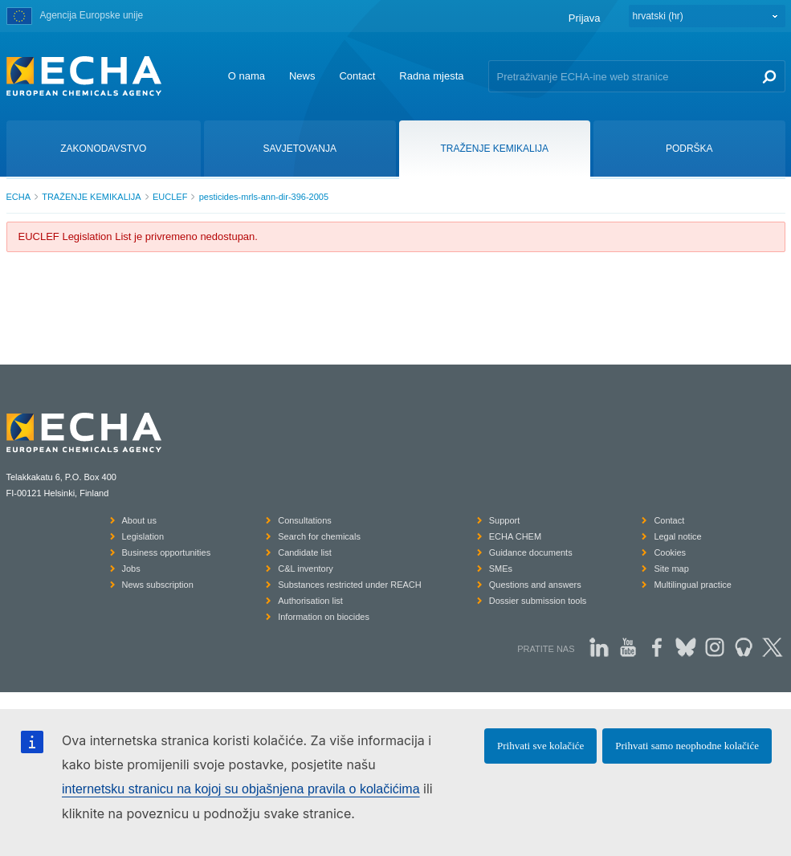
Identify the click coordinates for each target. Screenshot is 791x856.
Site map (671, 568)
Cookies (670, 552)
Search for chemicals (319, 536)
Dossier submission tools (538, 600)
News (302, 76)
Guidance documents (531, 552)
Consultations (305, 520)
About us (139, 520)
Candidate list (305, 552)
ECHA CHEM (515, 536)
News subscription (158, 584)
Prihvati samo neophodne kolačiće (687, 746)
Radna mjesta (431, 76)
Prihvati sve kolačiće (540, 746)
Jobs (131, 568)
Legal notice (677, 536)
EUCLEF (170, 197)
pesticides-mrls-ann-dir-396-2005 (263, 197)
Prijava (585, 18)
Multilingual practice (693, 584)
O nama (246, 76)
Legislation (143, 536)
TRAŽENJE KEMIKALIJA (91, 197)
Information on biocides (323, 617)
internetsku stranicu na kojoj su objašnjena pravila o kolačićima (241, 789)
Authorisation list (310, 600)
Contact (357, 76)
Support (504, 520)
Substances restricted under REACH (350, 584)
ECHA (18, 197)
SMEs (500, 568)
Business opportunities (166, 552)
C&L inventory (305, 568)
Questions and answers (535, 584)
